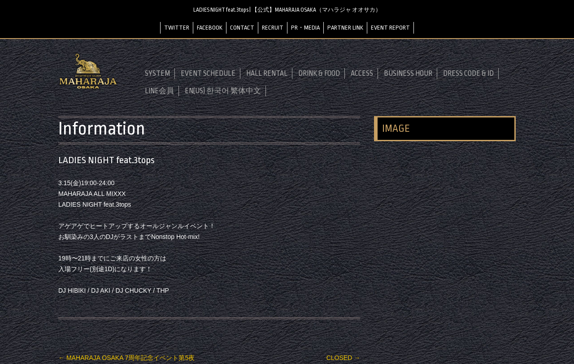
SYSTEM (157, 73)
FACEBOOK (209, 27)
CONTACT (242, 27)
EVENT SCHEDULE (208, 73)
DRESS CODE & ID (468, 73)
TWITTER (176, 27)
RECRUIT (272, 27)
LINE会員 (159, 91)
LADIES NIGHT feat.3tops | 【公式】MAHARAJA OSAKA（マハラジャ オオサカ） (287, 10)
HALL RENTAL (266, 73)
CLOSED (343, 357)
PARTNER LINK (345, 27)
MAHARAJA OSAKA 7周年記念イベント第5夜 (126, 357)
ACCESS (362, 73)
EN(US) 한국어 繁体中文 (223, 91)
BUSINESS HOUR (408, 73)
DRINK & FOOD (319, 73)
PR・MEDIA (305, 27)
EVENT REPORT (390, 27)
